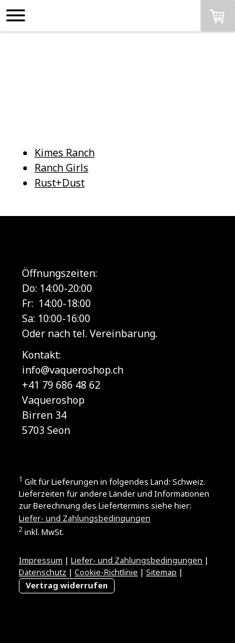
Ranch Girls (61, 168)
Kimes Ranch (64, 152)
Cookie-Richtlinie (106, 572)
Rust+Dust (59, 183)
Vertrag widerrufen (67, 585)
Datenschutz (42, 572)
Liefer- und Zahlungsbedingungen (84, 518)
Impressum (41, 560)
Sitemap (161, 572)
